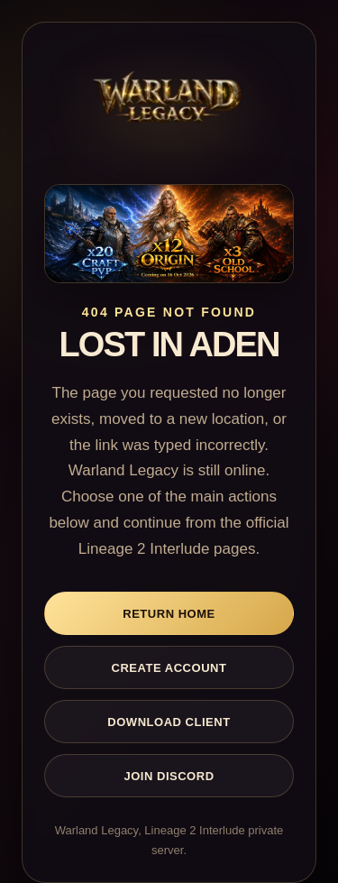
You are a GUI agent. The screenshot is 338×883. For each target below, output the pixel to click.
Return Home (169, 614)
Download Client (168, 722)
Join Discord (168, 776)
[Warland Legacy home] (169, 104)
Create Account (169, 668)
